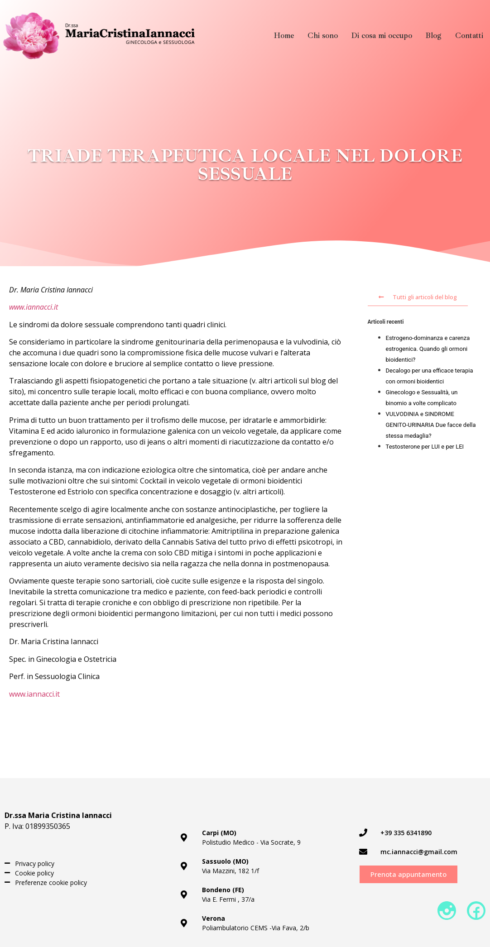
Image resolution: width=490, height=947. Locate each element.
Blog (434, 35)
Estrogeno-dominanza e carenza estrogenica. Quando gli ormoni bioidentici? (428, 349)
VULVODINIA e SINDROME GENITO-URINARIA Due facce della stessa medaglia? (431, 425)
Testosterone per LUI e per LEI (425, 446)
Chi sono (322, 35)
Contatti (469, 35)
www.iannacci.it (33, 307)
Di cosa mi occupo (381, 35)
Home (284, 35)
